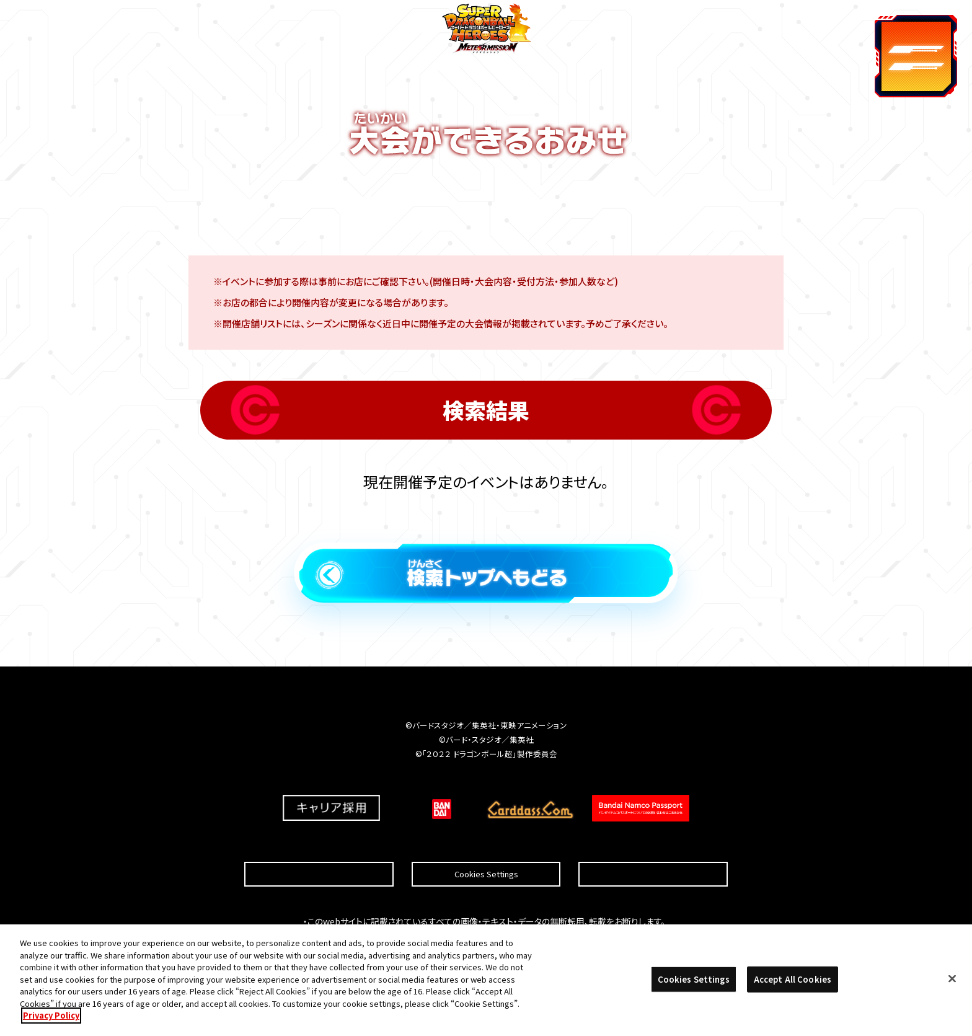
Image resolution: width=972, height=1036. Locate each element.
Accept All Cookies (792, 983)
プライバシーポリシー (653, 843)
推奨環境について (319, 843)
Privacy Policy (51, 1019)
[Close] (952, 982)
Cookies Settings (486, 843)
